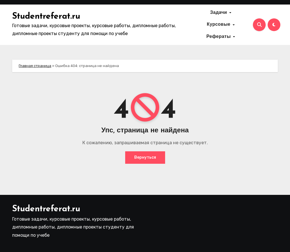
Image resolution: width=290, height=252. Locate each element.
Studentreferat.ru (46, 16)
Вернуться (145, 157)
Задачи (219, 12)
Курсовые (219, 24)
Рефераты (219, 37)
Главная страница (35, 66)
